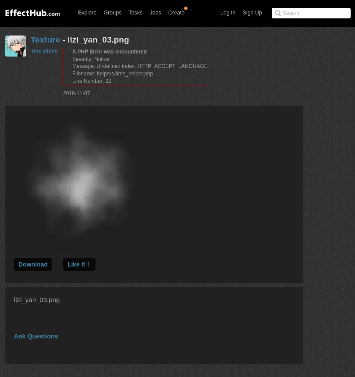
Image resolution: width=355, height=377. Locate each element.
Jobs (155, 13)
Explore (87, 13)
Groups (112, 13)
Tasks (135, 13)
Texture (45, 39)
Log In (228, 13)
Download (33, 264)
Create (176, 13)
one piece (45, 50)
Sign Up (252, 13)
